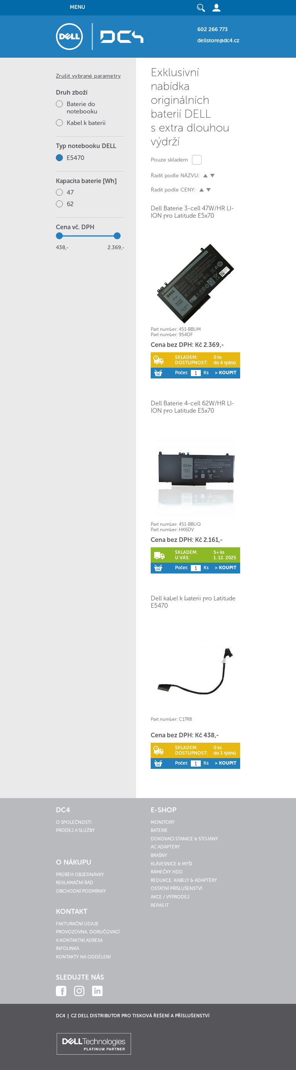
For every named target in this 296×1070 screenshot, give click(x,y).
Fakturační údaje (77, 924)
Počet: (181, 372)
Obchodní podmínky (81, 891)
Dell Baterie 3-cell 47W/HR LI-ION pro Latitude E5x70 (192, 212)
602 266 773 (212, 29)
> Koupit (225, 372)
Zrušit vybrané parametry (88, 76)
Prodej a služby (75, 830)
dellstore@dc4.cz (218, 40)
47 (70, 192)
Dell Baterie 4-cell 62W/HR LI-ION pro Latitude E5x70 (192, 407)
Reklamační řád (74, 882)
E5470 (75, 158)
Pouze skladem (169, 160)
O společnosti (73, 822)
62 (70, 204)
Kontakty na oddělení (83, 957)
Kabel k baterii (86, 123)
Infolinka (67, 948)
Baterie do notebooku (82, 107)
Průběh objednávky (80, 874)
